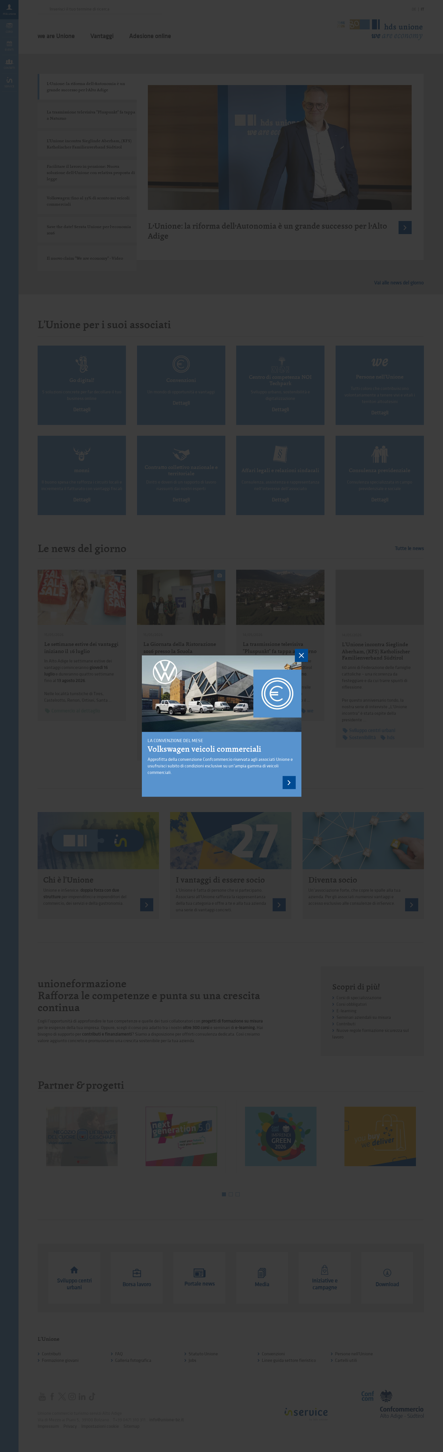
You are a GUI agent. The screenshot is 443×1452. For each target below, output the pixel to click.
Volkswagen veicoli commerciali (204, 749)
